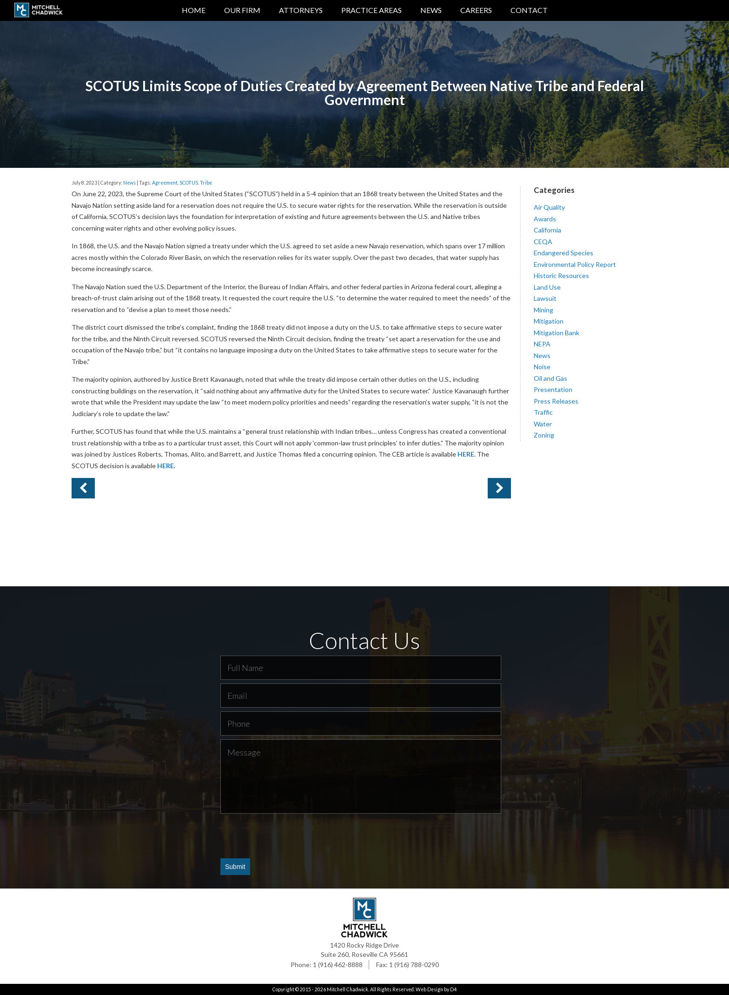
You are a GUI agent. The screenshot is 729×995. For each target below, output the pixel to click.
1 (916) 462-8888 (338, 964)
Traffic (543, 412)
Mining (543, 309)
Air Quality (549, 207)
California (547, 230)
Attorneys (301, 10)
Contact (529, 10)
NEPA (542, 344)
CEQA (543, 241)
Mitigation (548, 321)
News (431, 10)
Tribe (206, 182)
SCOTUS (188, 182)
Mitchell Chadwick (347, 989)
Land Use (547, 287)
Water (543, 423)
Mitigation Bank (556, 332)
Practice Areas (371, 10)
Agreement (165, 182)
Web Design (429, 989)
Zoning (544, 435)
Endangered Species (563, 253)
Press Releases (556, 401)
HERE (465, 454)
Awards (545, 218)
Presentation (553, 389)
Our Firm (242, 10)
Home (193, 10)
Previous (499, 488)
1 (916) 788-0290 (414, 964)
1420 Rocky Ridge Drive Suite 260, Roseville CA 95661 (364, 949)
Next (83, 488)
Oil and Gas (550, 378)
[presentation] (291, 835)
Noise (542, 367)
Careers (476, 10)
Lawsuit (545, 298)
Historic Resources (561, 275)
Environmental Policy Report (575, 264)
